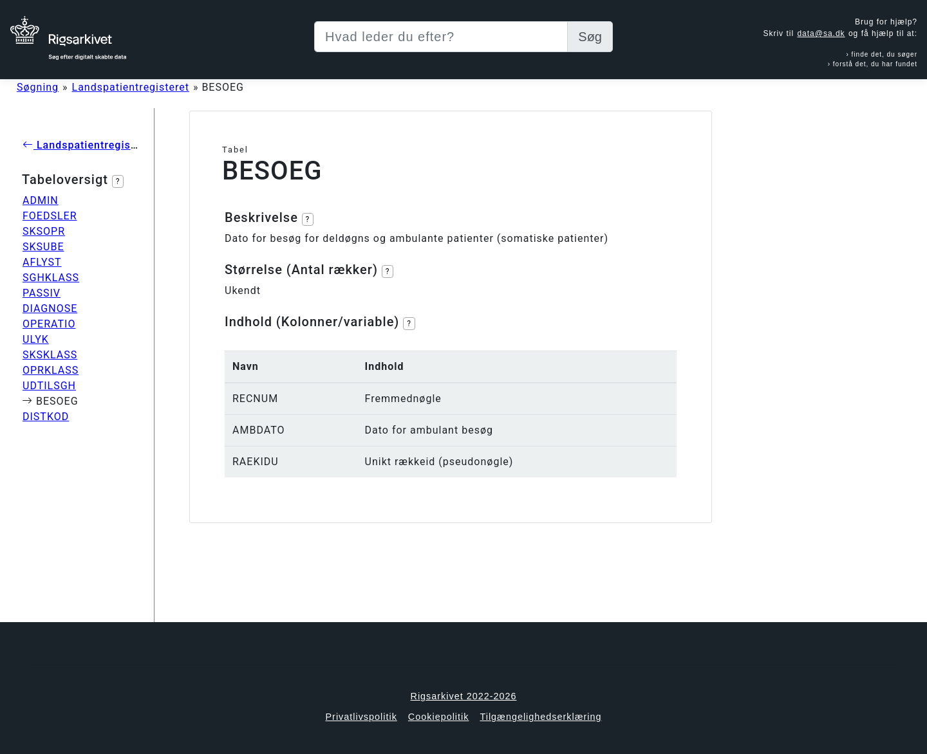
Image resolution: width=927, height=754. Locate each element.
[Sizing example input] (441, 36)
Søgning (38, 87)
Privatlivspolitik (361, 717)
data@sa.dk (821, 33)
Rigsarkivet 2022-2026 (464, 696)
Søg (590, 37)
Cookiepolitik (438, 717)
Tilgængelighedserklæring (540, 717)
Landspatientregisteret (130, 87)
